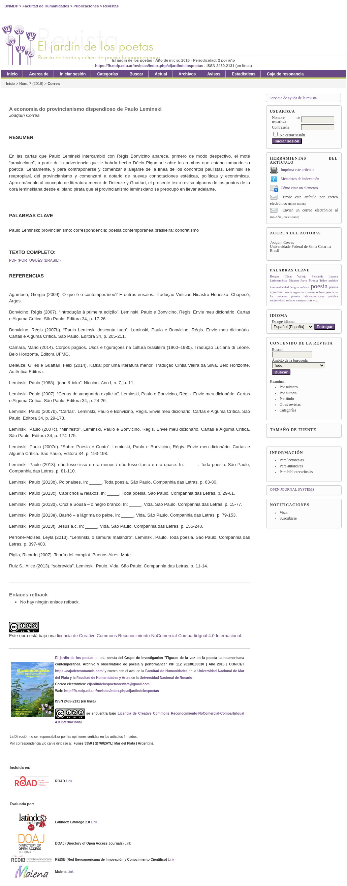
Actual (161, 74)
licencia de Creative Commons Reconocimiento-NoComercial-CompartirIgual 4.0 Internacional (149, 635)
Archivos (187, 74)
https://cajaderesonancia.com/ (79, 671)
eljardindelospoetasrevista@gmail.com (118, 684)
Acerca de (38, 74)
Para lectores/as (292, 460)
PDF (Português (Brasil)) (35, 260)
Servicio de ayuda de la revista (293, 98)
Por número (289, 387)
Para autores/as (291, 466)
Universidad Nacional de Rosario (165, 678)
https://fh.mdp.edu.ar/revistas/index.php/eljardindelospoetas (149, 66)
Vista (283, 513)
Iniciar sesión (73, 74)
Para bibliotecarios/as (296, 472)
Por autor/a (288, 393)
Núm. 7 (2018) (31, 83)
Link (69, 781)
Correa (54, 83)
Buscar (136, 74)
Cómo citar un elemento (299, 188)
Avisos (213, 74)
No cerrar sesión (292, 135)
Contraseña (280, 127)
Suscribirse (288, 518)
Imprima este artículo (297, 170)
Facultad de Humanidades (166, 671)
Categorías (288, 410)
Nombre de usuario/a (286, 120)
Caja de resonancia (285, 74)
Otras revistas (290, 404)
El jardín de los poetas (74, 658)
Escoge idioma (283, 322)
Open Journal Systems (292, 489)
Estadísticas (243, 74)
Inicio (12, 74)
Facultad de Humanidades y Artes (103, 678)
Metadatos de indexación (300, 179)
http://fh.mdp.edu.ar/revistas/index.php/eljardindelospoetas (111, 691)
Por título (287, 399)
